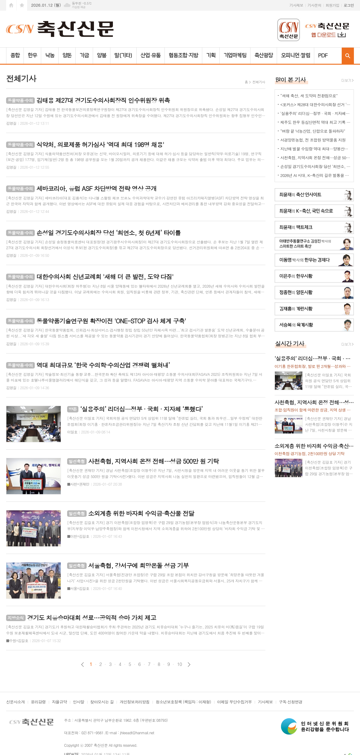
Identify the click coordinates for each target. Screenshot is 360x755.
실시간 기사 (289, 343)
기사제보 (296, 5)
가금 (84, 55)
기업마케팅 (235, 55)
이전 (82, 664)
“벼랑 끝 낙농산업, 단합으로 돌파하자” (312, 131)
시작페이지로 (11, 5)
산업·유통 (151, 55)
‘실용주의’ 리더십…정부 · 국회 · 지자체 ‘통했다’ (315, 113)
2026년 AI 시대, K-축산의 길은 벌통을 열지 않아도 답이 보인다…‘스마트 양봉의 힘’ (315, 175)
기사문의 (314, 5)
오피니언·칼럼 (295, 55)
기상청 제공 (78, 7)
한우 (32, 55)
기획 (210, 55)
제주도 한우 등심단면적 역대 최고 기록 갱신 (315, 122)
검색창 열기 (348, 56)
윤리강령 (38, 702)
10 (179, 664)
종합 (15, 55)
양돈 (67, 55)
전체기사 (258, 82)
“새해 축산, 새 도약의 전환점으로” (309, 96)
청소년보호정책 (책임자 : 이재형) (183, 702)
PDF (323, 55)
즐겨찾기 (22, 5)
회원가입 (332, 5)
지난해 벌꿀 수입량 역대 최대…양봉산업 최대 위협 (315, 149)
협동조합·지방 (183, 55)
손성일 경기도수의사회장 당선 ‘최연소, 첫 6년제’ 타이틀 (315, 166)
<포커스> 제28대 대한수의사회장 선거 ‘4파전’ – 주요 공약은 (315, 104)
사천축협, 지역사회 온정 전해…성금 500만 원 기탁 (315, 157)
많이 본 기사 (290, 79)
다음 (189, 664)
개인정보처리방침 (134, 702)
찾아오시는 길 (102, 702)
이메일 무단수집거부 (234, 702)
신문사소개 (15, 702)
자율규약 (59, 702)
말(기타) (123, 55)
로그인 (349, 5)
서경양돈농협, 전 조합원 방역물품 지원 (313, 140)
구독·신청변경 (290, 702)
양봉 (101, 55)
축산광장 (263, 55)
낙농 (49, 55)
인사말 (78, 702)
